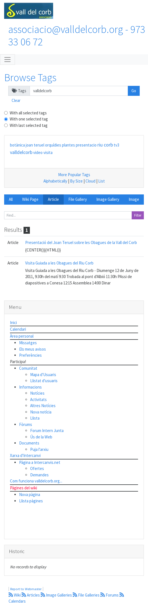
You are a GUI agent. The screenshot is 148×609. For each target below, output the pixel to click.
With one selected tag (29, 119)
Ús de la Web (41, 437)
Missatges (28, 342)
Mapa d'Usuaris (43, 374)
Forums (110, 595)
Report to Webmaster (25, 589)
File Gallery (77, 199)
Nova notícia (40, 412)
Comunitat (28, 368)
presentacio (86, 145)
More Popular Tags (74, 174)
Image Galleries (57, 595)
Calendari (18, 329)
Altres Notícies (43, 405)
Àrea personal (21, 336)
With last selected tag (29, 125)
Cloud (90, 181)
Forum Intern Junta (47, 430)
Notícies (37, 393)
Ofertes (37, 468)
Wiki (15, 595)
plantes (68, 145)
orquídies (53, 145)
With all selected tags (28, 112)
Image (134, 199)
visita (48, 152)
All (11, 199)
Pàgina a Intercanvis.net (39, 462)
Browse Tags (30, 77)
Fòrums (25, 424)
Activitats (38, 399)
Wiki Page (30, 199)
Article (53, 199)
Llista (35, 418)
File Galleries (86, 595)
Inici (13, 322)
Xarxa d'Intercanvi (25, 455)
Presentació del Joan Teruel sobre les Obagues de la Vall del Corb (81, 242)
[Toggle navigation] (7, 59)
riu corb (105, 145)
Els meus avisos (32, 349)
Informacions (30, 387)
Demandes (39, 474)
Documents (29, 443)
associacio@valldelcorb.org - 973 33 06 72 (76, 35)
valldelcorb (21, 152)
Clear (16, 100)
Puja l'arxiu (39, 449)
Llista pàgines (31, 500)
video (38, 152)
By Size (76, 181)
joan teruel (35, 145)
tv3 (116, 145)
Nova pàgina (29, 494)
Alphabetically (55, 181)
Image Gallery (107, 199)
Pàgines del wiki (23, 487)
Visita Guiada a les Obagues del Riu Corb (59, 263)
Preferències (30, 355)
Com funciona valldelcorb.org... (36, 481)
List (101, 181)
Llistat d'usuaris (44, 380)
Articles (31, 595)
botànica (17, 145)
